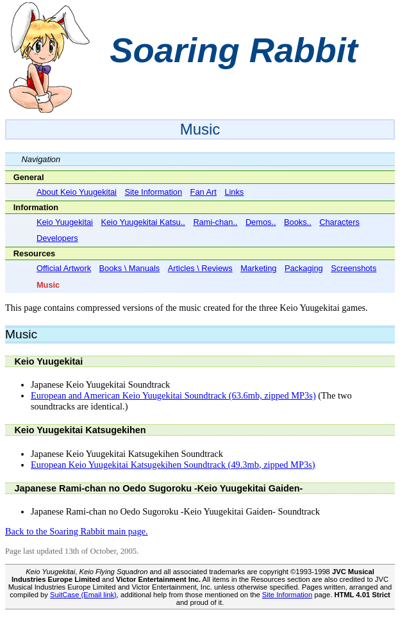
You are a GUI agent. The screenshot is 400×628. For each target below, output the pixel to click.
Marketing (258, 268)
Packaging (304, 268)
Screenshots (353, 268)
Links (234, 192)
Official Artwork (64, 268)
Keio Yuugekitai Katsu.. (143, 222)
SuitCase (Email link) (83, 595)
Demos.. (261, 222)
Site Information (153, 192)
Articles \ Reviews (200, 268)
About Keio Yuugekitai (77, 192)
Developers (57, 238)
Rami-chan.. (215, 222)
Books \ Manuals (129, 268)
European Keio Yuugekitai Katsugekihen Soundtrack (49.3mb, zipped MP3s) (173, 464)
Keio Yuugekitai (65, 222)
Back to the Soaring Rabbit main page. (76, 531)
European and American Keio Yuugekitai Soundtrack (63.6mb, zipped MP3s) (173, 395)
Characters (339, 222)
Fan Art (203, 192)
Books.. (298, 222)
